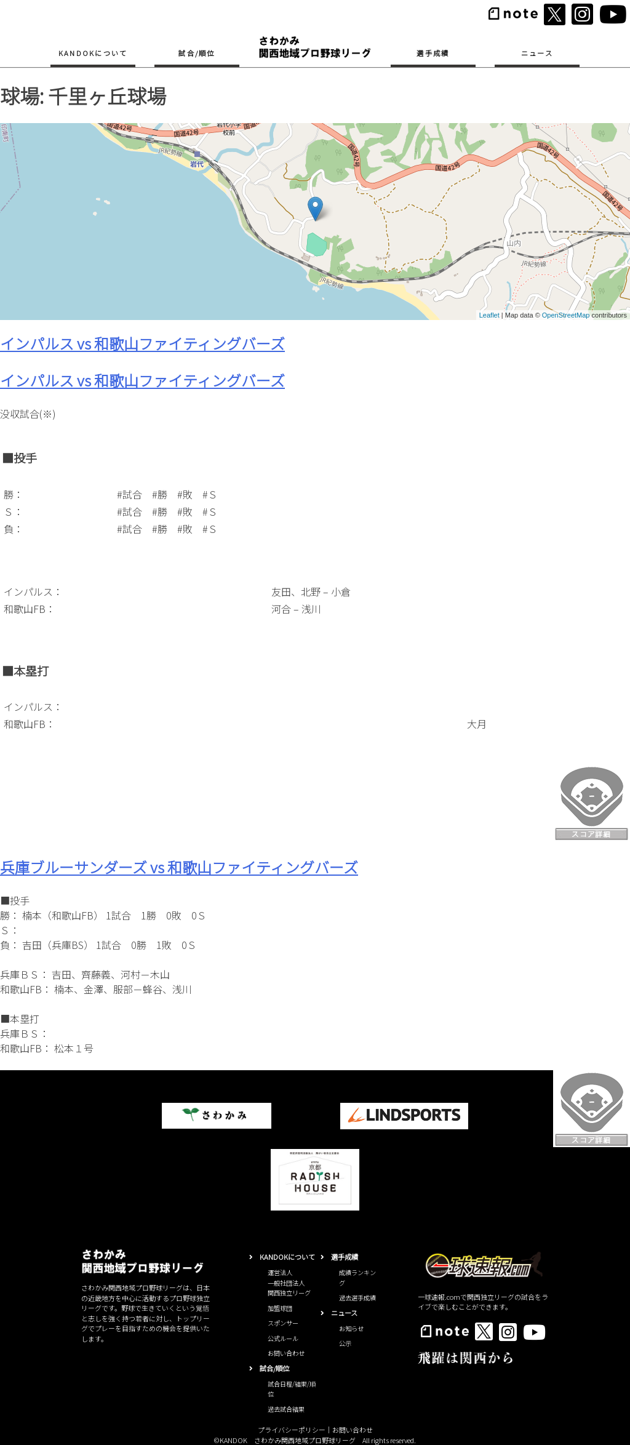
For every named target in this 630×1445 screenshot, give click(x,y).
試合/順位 (196, 53)
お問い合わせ (286, 1353)
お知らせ (351, 1328)
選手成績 (433, 53)
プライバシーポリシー (291, 1430)
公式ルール (283, 1338)
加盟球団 (280, 1308)
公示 (345, 1343)
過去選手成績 (357, 1297)
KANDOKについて (93, 53)
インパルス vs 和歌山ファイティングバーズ (142, 343)
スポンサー (283, 1322)
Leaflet (489, 315)
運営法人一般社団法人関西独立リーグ (289, 1282)
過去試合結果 (286, 1409)
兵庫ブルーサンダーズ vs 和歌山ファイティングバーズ (179, 867)
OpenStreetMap (566, 315)
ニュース (537, 53)
